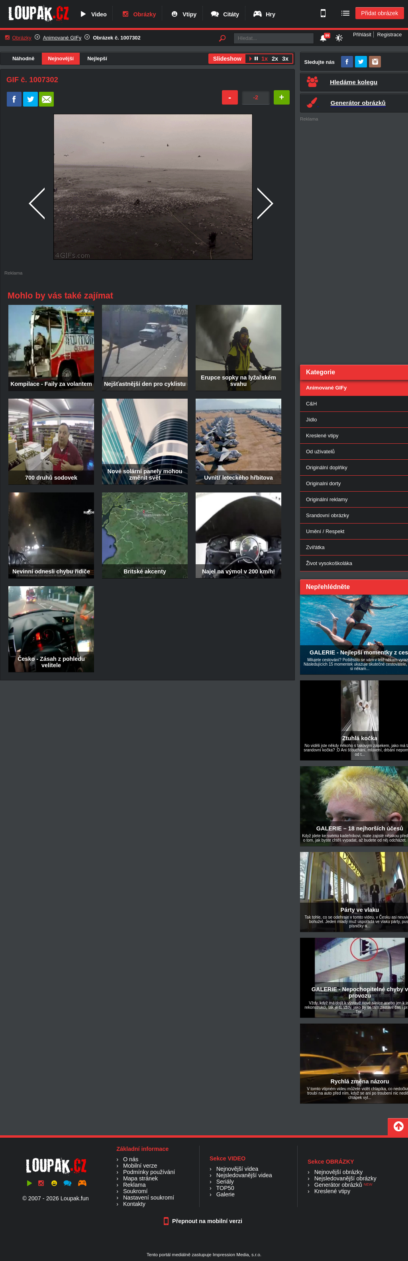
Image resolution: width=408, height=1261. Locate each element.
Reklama (134, 1185)
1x (264, 58)
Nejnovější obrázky (338, 1172)
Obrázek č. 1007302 (117, 38)
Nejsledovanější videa (244, 1175)
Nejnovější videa (237, 1169)
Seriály (225, 1181)
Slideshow (227, 58)
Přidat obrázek (379, 13)
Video (92, 14)
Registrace (389, 35)
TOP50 (225, 1188)
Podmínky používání (149, 1172)
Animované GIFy (62, 38)
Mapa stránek (140, 1178)
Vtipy (182, 14)
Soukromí (135, 1191)
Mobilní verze (140, 1165)
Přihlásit (362, 35)
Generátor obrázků (338, 1185)
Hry (264, 14)
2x (275, 58)
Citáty (224, 14)
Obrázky (138, 14)
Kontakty (134, 1204)
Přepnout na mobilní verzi (204, 1221)
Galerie (225, 1194)
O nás (130, 1159)
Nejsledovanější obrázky (345, 1178)
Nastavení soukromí (148, 1197)
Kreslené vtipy (332, 1191)
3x (285, 58)
